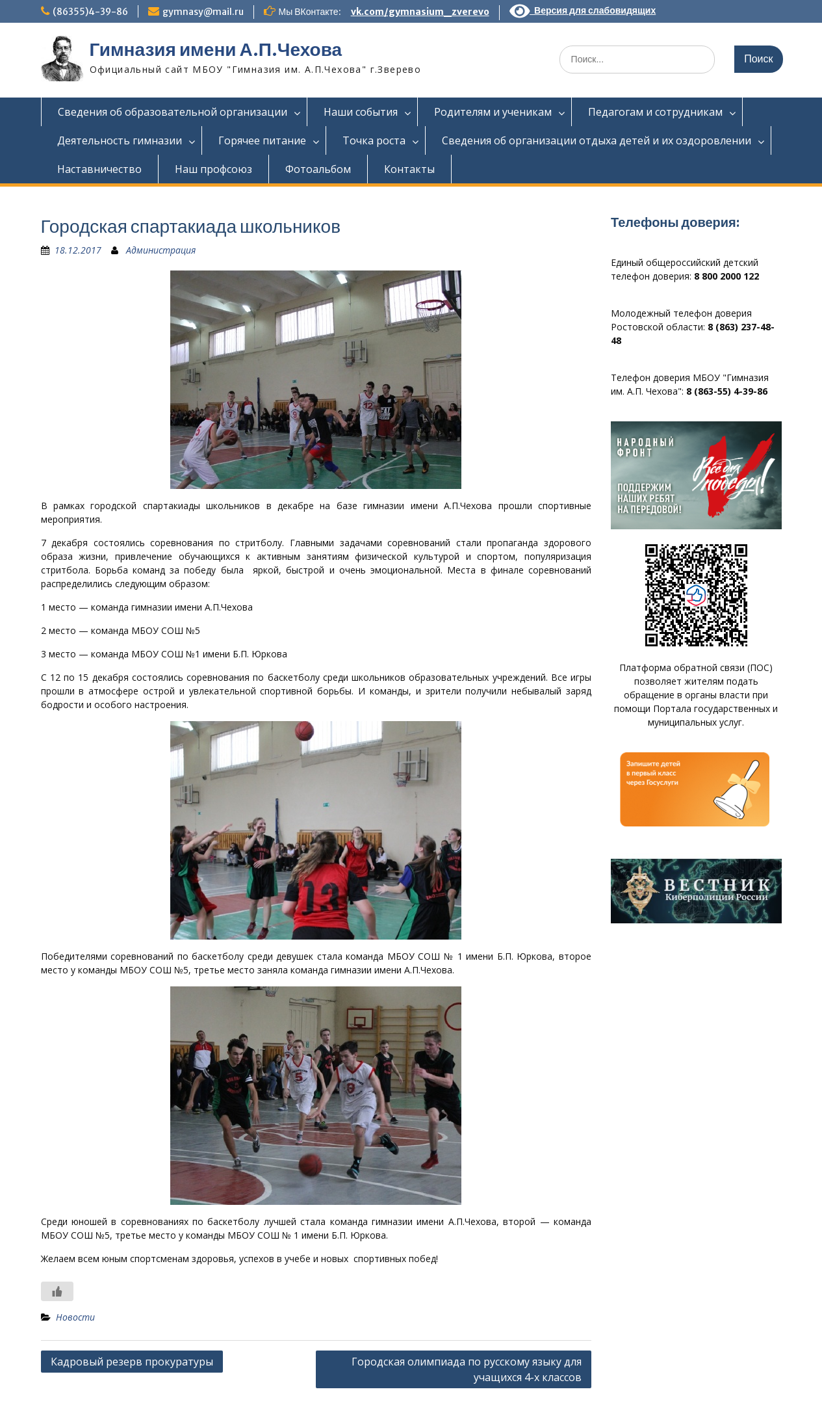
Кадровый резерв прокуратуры (132, 1361)
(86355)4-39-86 (90, 12)
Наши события (361, 112)
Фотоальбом (318, 169)
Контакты (409, 169)
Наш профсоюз (213, 169)
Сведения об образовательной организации (172, 112)
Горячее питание (262, 140)
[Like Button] (57, 1291)
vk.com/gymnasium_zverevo (420, 12)
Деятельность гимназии (119, 140)
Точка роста (373, 140)
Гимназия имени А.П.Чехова (216, 49)
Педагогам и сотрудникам (655, 112)
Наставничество (99, 169)
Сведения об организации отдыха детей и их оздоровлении (596, 140)
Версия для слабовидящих (582, 10)
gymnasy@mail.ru (203, 12)
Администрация (161, 250)
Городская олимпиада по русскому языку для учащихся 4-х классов (467, 1369)
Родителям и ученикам (493, 112)
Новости (75, 1317)
